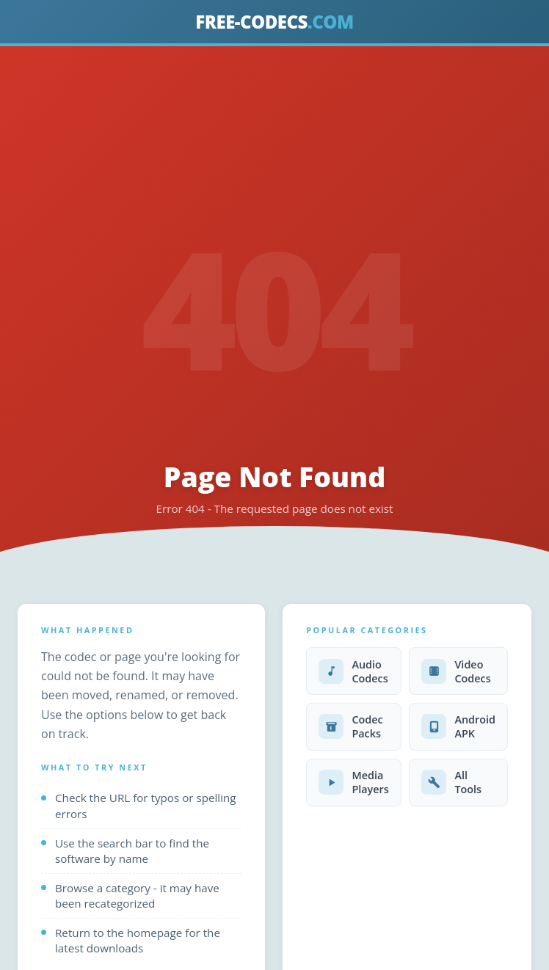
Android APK (458, 726)
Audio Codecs (353, 671)
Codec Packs (351, 726)
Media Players (354, 782)
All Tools (451, 782)
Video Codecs (456, 671)
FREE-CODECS (274, 22)
